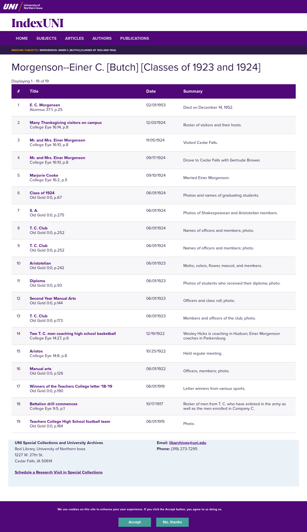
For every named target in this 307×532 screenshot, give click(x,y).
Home (22, 38)
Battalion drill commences (53, 403)
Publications (134, 38)
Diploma (37, 280)
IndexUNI (37, 22)
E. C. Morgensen (45, 105)
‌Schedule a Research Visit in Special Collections (59, 472)
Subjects (46, 38)
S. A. (34, 210)
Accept (134, 522)
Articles (74, 38)
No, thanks (172, 522)
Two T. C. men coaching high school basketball (73, 333)
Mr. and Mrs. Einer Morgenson (57, 140)
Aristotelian (40, 263)
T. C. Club (39, 228)
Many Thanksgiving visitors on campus (66, 122)
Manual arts (40, 368)
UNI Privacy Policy (237, 509)
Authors (102, 38)
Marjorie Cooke (44, 175)
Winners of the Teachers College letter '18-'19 (71, 386)
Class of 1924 (42, 193)
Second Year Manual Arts (53, 298)
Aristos (36, 351)
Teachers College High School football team (70, 421)
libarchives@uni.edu (187, 442)
